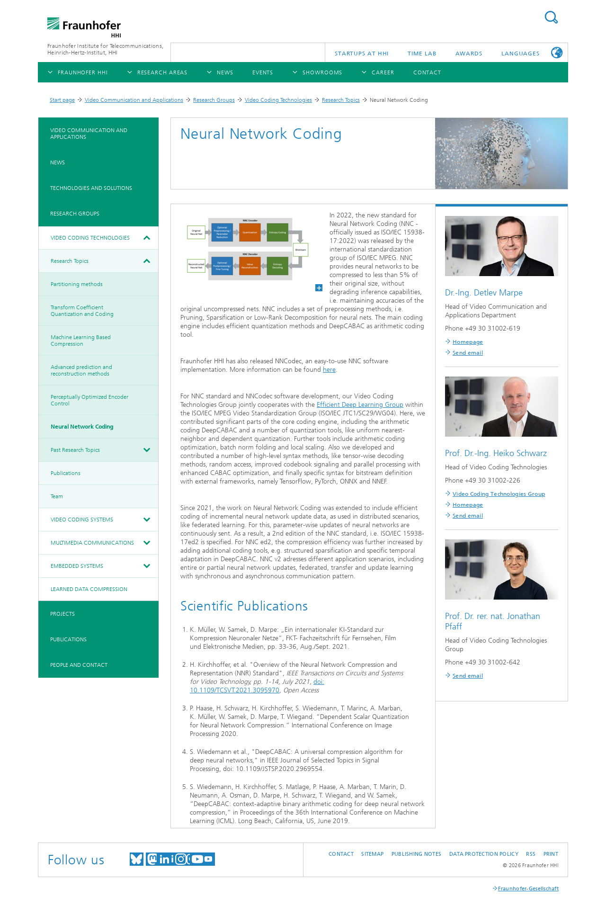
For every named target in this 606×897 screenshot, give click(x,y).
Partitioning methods (77, 284)
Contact (341, 854)
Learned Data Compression (89, 589)
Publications (65, 473)
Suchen (551, 17)
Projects (62, 613)
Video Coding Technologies (278, 100)
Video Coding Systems (82, 519)
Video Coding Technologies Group (499, 494)
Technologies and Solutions (91, 188)
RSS (530, 854)
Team (57, 496)
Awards (468, 53)
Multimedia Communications (92, 542)
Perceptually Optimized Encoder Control (89, 400)
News (57, 162)
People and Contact (78, 665)
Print (551, 854)
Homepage (468, 342)
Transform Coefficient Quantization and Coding (82, 310)
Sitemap (372, 854)
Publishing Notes (416, 854)
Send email (468, 353)
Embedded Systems (77, 566)
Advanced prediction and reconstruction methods (81, 370)
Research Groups (214, 100)
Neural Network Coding (82, 426)
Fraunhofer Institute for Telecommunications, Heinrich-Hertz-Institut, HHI (105, 49)
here (329, 370)
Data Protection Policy (483, 854)
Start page (62, 100)
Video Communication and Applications (134, 100)
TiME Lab (422, 53)
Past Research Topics (75, 450)
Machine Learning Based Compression (81, 340)
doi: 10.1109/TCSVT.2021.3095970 (257, 686)
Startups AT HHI (362, 53)
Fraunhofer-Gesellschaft (528, 889)
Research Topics (341, 100)
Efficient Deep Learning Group (360, 405)
